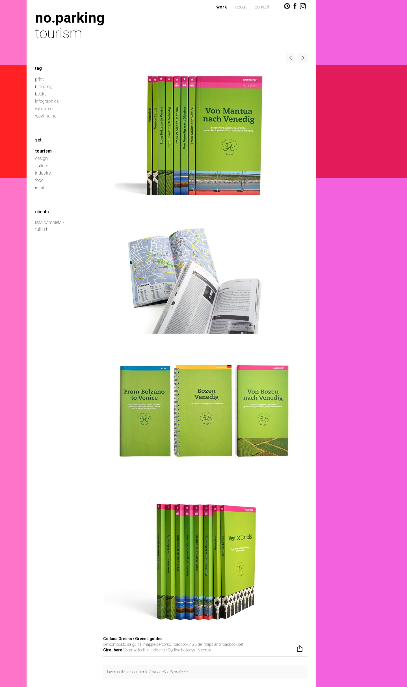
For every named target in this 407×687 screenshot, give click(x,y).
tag (38, 68)
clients (42, 211)
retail (39, 187)
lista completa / (49, 222)
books (41, 94)
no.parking (70, 18)
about (240, 7)
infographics (47, 101)
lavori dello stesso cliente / (147, 671)
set (38, 140)
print (39, 79)
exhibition (44, 108)
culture (41, 165)
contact (262, 7)
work (221, 7)
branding (43, 86)
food (39, 180)
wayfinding (46, 116)
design (41, 158)
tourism (43, 151)
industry (43, 173)
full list (41, 229)
